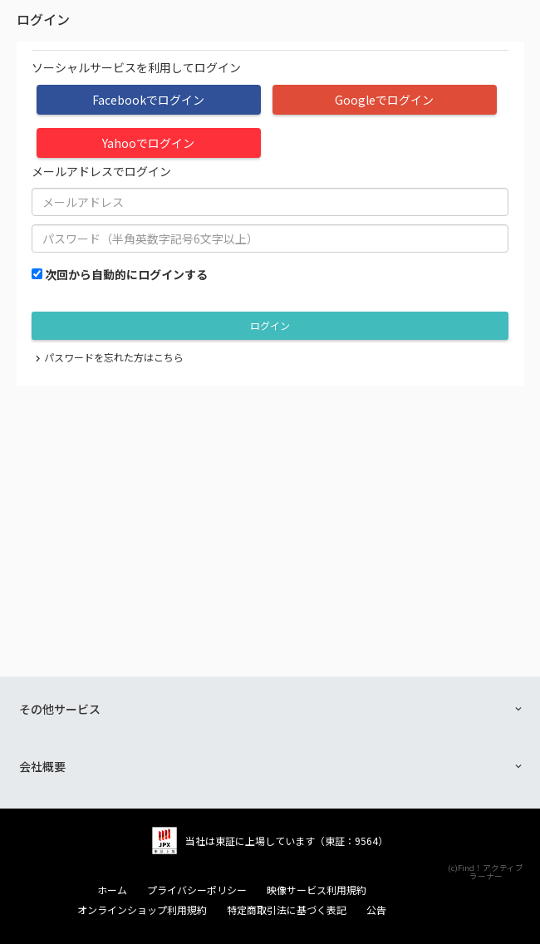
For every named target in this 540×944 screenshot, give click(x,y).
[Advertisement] (270, 510)
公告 (376, 910)
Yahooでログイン (148, 143)
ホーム (112, 890)
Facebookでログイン (148, 99)
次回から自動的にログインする (126, 274)
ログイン (270, 325)
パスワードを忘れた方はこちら (114, 357)
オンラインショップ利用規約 (142, 910)
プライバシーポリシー (197, 890)
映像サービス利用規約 (316, 890)
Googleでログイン (384, 99)
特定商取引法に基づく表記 (286, 910)
